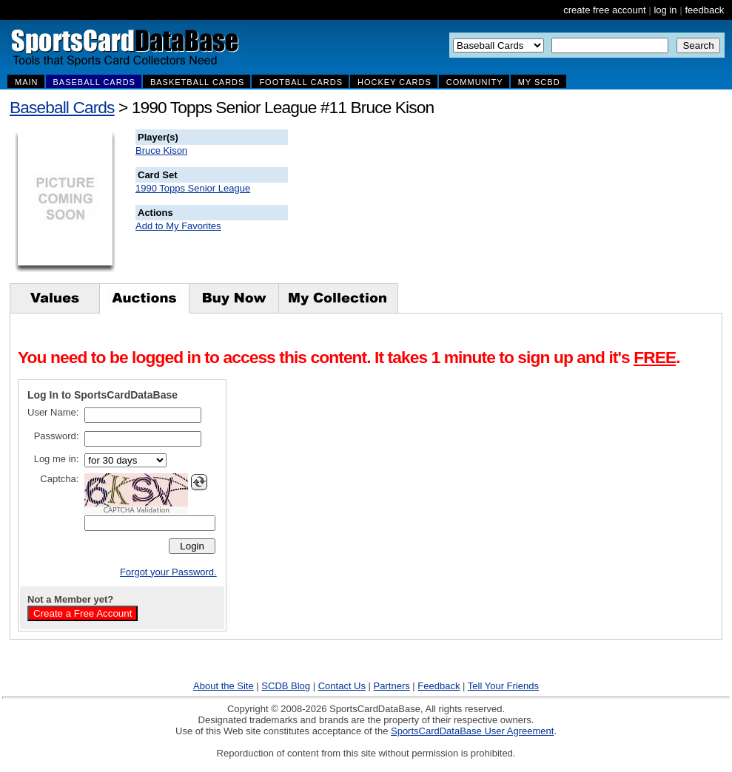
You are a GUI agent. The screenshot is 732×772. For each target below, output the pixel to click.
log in (665, 10)
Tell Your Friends (503, 685)
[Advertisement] (556, 203)
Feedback (438, 685)
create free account (604, 10)
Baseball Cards (62, 107)
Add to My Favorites (178, 225)
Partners (392, 685)
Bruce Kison (161, 150)
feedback (704, 10)
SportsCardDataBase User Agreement (472, 731)
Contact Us (342, 685)
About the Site (223, 685)
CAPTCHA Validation (136, 510)
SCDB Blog (285, 685)
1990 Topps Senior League (192, 188)
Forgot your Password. (168, 572)
